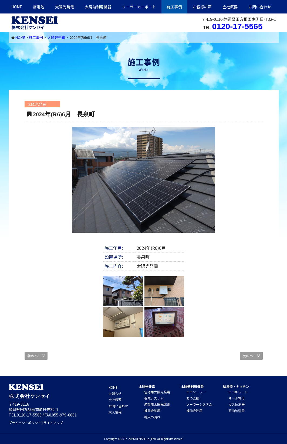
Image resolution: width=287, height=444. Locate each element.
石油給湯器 (236, 410)
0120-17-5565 (237, 26)
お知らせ (115, 393)
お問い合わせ (259, 6)
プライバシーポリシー (25, 422)
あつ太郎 (192, 398)
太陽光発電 (64, 6)
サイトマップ (53, 422)
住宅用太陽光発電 (157, 392)
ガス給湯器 (236, 404)
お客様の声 (202, 6)
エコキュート (238, 392)
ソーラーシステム (199, 404)
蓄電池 (38, 6)
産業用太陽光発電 (157, 404)
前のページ (36, 355)
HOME (16, 6)
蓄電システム (154, 398)
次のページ (251, 355)
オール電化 (236, 398)
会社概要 (230, 6)
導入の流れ (152, 417)
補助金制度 (152, 410)
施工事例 (174, 6)
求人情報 (115, 412)
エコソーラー (196, 392)
